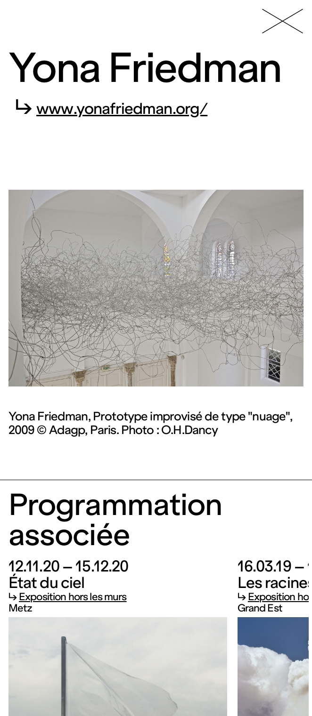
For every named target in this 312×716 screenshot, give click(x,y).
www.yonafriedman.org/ (121, 108)
